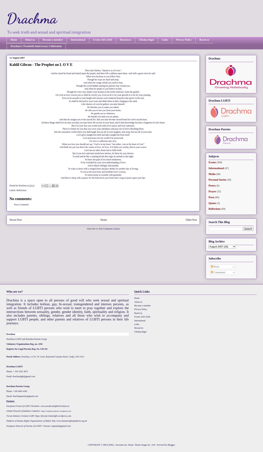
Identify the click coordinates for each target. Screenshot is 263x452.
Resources (125, 39)
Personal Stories (217, 179)
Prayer (212, 191)
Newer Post (15, 219)
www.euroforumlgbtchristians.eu (55, 406)
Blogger (171, 445)
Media (212, 174)
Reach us (204, 39)
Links (165, 39)
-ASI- (153, 445)
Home (14, 39)
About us (30, 39)
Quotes (212, 203)
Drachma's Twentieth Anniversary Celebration (36, 46)
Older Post (191, 219)
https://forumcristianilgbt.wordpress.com (53, 416)
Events (212, 162)
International (78, 39)
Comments (218, 272)
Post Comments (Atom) (109, 228)
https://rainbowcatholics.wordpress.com (56, 411)
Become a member (53, 39)
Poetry (212, 185)
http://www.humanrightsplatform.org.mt (69, 421)
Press (211, 197)
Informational (216, 168)
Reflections (21, 190)
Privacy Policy (184, 39)
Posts (215, 266)
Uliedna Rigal (146, 39)
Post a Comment (21, 204)
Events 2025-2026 (102, 39)
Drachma (32, 18)
